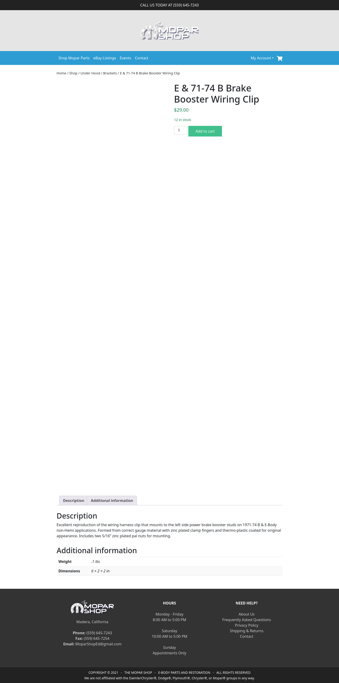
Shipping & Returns (246, 630)
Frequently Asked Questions (246, 619)
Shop (73, 73)
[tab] (73, 500)
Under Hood (90, 73)
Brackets (110, 73)
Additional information (112, 500)
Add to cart (205, 131)
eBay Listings (104, 58)
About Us (247, 614)
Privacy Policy (246, 625)
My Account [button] (261, 58)
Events (125, 58)
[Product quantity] (180, 130)
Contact (141, 58)
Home (61, 73)
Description (73, 500)
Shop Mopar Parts (74, 58)
